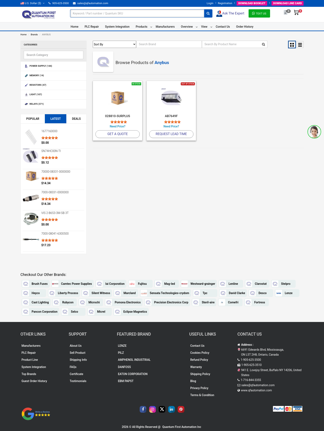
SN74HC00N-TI (51, 151)
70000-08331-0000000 (55, 171)
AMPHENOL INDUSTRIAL (134, 359)
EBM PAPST (126, 381)
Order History (244, 26)
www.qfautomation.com (256, 390)
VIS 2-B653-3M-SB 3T (55, 213)
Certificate (76, 374)
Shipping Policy (200, 374)
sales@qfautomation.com (90, 3)
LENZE (122, 345)
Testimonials (78, 381)
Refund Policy (199, 359)
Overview (187, 26)
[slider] (49, 137)
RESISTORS (35, 85)
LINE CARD (287, 3)
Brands (34, 34)
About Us (75, 345)
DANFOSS (124, 367)
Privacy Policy (199, 388)
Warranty (196, 367)
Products (142, 26)
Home (75, 26)
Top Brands (28, 374)
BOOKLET (251, 3)
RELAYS (34, 104)
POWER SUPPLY (38, 66)
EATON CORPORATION (133, 374)
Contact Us (223, 26)
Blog (193, 381)
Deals (76, 118)
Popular (32, 118)
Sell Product (77, 352)
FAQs (73, 367)
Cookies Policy (199, 352)
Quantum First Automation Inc (181, 427)
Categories (30, 44)
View (204, 26)
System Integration (117, 26)
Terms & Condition (202, 395)
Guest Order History (34, 381)
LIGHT (33, 94)
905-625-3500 (59, 3)
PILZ (121, 352)
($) (32, 3)
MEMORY (34, 75)
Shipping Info (78, 359)
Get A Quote (117, 134)
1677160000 (49, 131)
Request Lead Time (171, 134)
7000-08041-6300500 (55, 233)
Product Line (29, 359)
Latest (55, 118)
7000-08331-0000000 (55, 192)
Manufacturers (165, 26)
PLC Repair (92, 26)
